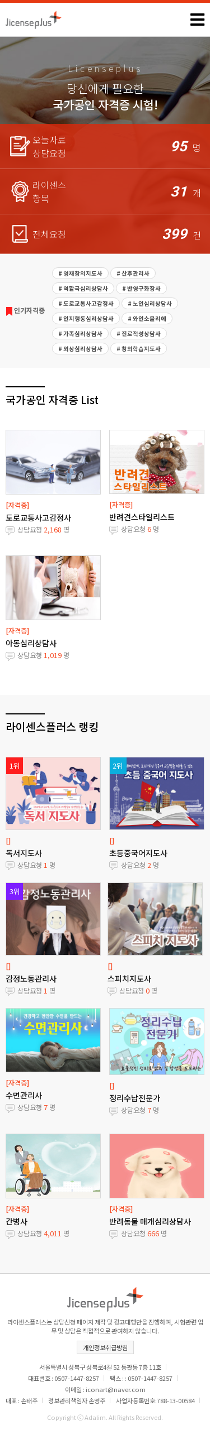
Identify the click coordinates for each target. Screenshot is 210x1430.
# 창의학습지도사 (138, 348)
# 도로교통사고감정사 (86, 303)
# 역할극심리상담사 (83, 288)
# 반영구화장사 (141, 288)
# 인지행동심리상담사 (86, 318)
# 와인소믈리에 (147, 318)
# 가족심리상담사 (80, 333)
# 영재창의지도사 (80, 273)
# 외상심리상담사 (80, 348)
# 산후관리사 (133, 273)
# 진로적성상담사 (138, 333)
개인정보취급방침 (105, 1347)
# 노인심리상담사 (150, 303)
